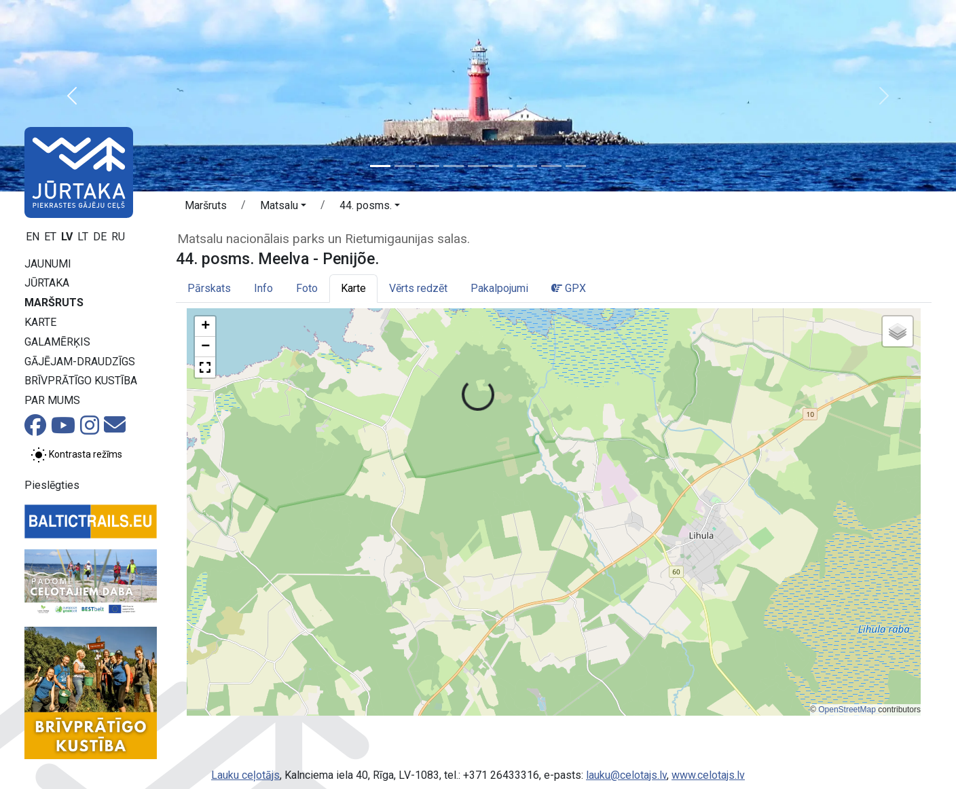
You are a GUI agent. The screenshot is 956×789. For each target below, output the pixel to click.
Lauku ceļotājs (245, 775)
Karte (40, 322)
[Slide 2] (404, 166)
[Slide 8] (551, 166)
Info (263, 288)
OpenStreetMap (847, 709)
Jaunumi (47, 263)
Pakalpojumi (499, 288)
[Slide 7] (527, 166)
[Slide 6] (502, 166)
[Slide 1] (380, 166)
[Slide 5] (478, 166)
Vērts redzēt (418, 288)
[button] (71, 95)
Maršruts (54, 302)
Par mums (52, 400)
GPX (568, 288)
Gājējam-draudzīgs (79, 361)
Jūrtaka (46, 282)
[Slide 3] (429, 166)
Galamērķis (57, 341)
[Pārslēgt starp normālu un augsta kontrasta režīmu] (76, 454)
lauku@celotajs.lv (626, 775)
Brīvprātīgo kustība (80, 380)
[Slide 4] (453, 166)
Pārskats (209, 288)
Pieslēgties (51, 485)
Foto (307, 288)
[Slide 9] (576, 166)
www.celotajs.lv (708, 775)
